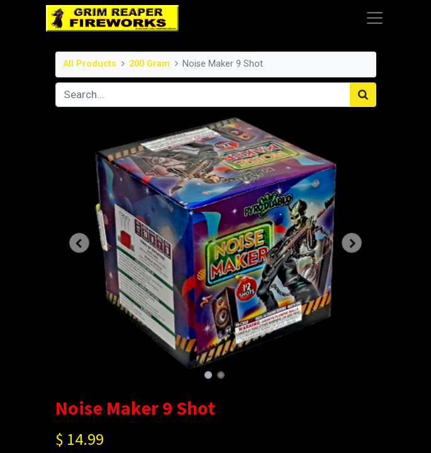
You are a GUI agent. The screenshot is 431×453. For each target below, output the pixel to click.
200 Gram (149, 64)
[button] (79, 243)
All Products (89, 64)
